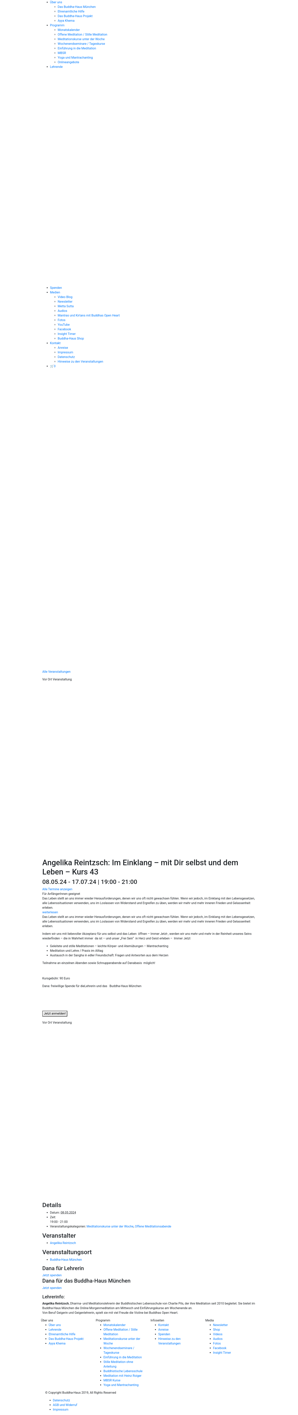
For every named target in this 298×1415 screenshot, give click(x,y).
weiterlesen (50, 912)
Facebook (64, 329)
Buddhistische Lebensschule (122, 1371)
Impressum (65, 352)
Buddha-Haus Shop (71, 338)
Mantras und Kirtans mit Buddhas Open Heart (89, 315)
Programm (57, 25)
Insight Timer (67, 334)
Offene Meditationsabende (153, 1226)
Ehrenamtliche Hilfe (71, 11)
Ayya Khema (66, 20)
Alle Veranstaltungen (56, 671)
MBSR (62, 53)
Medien (55, 292)
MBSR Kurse (111, 1380)
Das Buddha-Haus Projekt (75, 16)
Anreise (63, 348)
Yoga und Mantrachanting (75, 57)
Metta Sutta (66, 306)
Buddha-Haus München (66, 1259)
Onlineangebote (68, 62)
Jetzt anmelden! (55, 1013)
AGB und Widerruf (65, 1405)
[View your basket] (53, 366)
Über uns (56, 2)
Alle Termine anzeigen (57, 889)
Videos (217, 1334)
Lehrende (56, 67)
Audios (62, 311)
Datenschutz (66, 357)
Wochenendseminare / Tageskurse (81, 44)
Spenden (56, 288)
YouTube (64, 324)
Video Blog (65, 297)
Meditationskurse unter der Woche (81, 39)
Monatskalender (69, 30)
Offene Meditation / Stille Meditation (82, 34)
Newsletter (65, 301)
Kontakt (55, 343)
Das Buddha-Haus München (77, 7)
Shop (216, 1329)
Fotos (61, 320)
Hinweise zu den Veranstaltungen (80, 361)
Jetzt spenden (52, 1275)
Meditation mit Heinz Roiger (122, 1376)
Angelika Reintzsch (63, 1243)
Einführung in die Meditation (77, 48)
